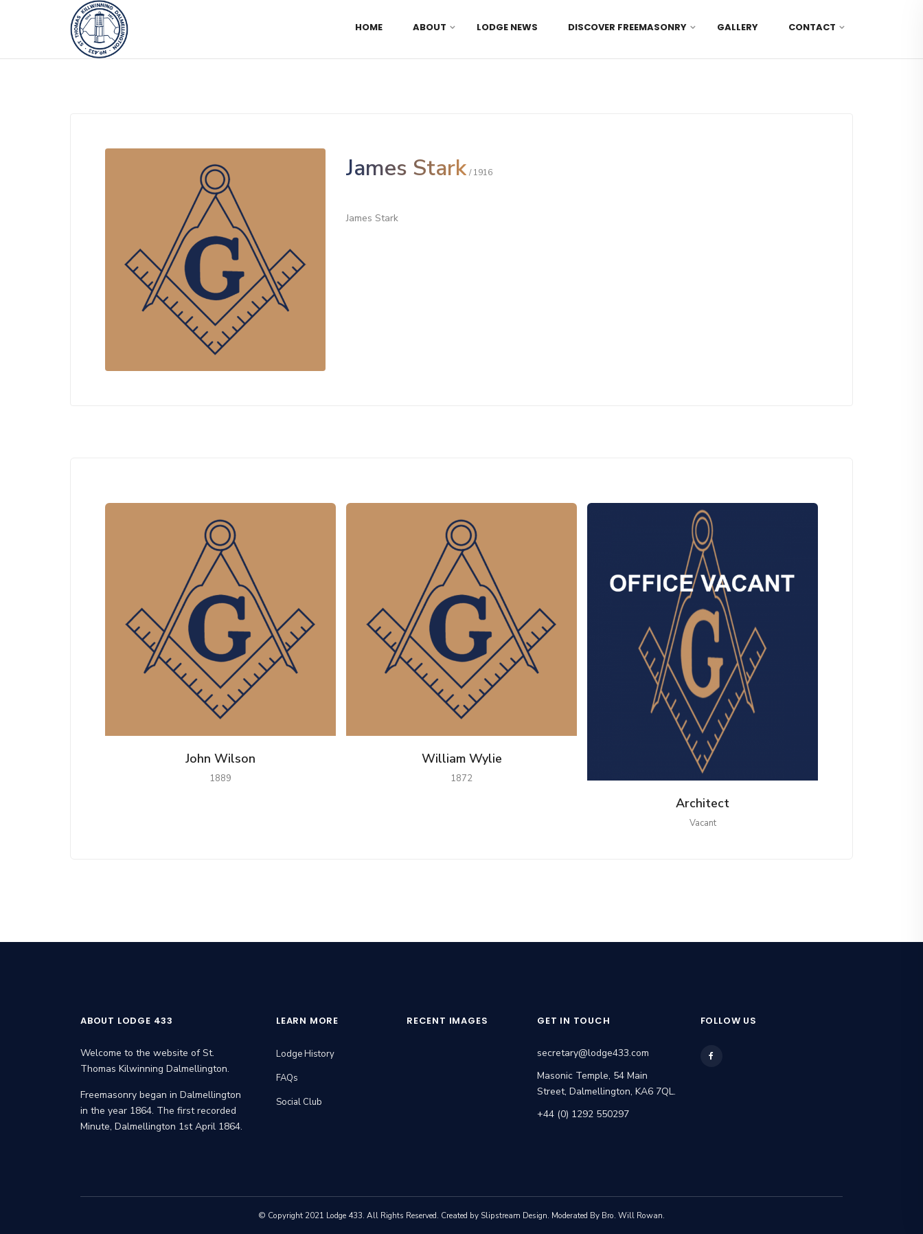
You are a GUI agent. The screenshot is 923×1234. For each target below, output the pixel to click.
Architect (702, 803)
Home (369, 27)
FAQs (287, 1078)
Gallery (737, 27)
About (429, 27)
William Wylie (462, 758)
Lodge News (507, 27)
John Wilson (220, 758)
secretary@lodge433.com (593, 1052)
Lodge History (305, 1054)
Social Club (299, 1102)
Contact (812, 27)
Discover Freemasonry (627, 27)
